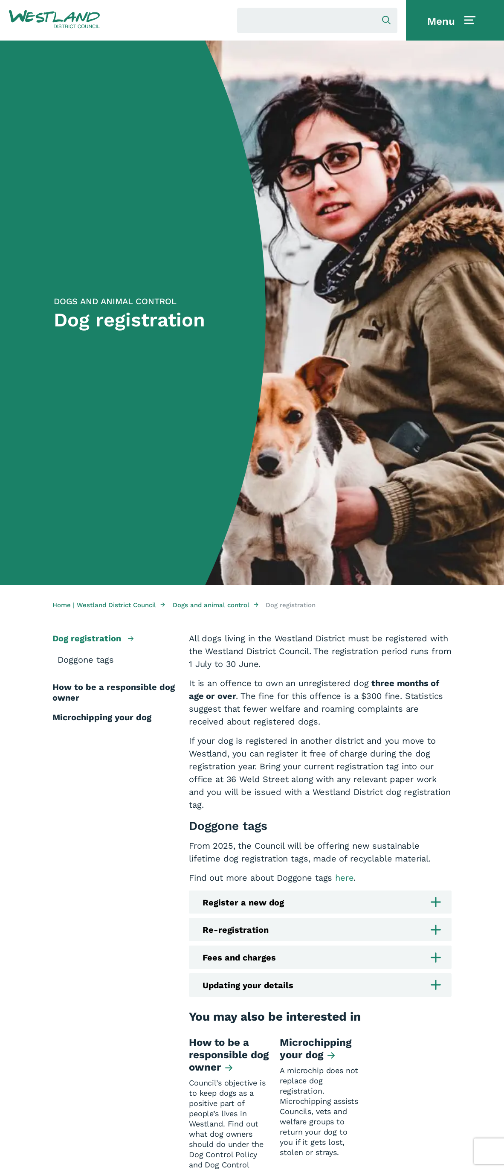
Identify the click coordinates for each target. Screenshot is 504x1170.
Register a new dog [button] (322, 902)
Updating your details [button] (322, 985)
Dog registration (92, 639)
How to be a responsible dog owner (113, 692)
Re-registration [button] (322, 930)
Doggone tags (86, 660)
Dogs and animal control (215, 605)
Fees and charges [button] (322, 957)
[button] (54, 19)
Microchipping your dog (101, 717)
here (344, 878)
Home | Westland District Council (108, 605)
